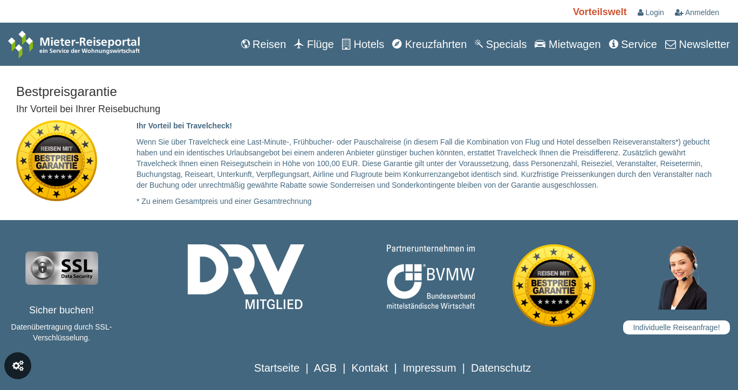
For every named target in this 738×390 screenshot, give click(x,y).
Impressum (429, 368)
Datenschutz (501, 368)
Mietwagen (567, 44)
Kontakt (369, 368)
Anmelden (697, 12)
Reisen (263, 44)
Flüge (314, 44)
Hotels (363, 44)
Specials (501, 44)
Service (633, 44)
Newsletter (697, 44)
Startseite (276, 368)
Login (651, 12)
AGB (325, 368)
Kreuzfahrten (429, 44)
